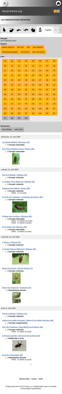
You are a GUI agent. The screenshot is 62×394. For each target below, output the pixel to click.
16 (54, 66)
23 (40, 70)
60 (33, 94)
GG (5, 118)
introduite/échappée (10, 52)
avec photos (7, 129)
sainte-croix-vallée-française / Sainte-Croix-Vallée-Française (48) (27, 320)
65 (12, 99)
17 (5, 70)
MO (26, 118)
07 (47, 61)
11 (19, 66)
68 (33, 99)
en (58, 11)
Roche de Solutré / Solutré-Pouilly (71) (17, 268)
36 (33, 80)
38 (47, 80)
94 (47, 113)
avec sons (19, 129)
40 (5, 85)
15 (47, 66)
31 (54, 75)
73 (12, 104)
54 (47, 90)
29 (26, 75)
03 (19, 61)
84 (33, 109)
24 (47, 70)
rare (28, 47)
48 (5, 90)
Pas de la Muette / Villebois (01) (14, 175)
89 (12, 113)
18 (12, 70)
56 (5, 94)
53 (40, 90)
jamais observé (8, 47)
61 (40, 94)
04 (26, 61)
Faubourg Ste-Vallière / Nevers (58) (16, 188)
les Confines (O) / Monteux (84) (14, 227)
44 (33, 85)
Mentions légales (24, 378)
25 (54, 70)
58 (19, 94)
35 (26, 80)
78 (47, 104)
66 (19, 99)
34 (19, 80)
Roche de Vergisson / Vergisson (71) (16, 288)
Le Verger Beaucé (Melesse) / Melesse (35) (19, 249)
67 (26, 99)
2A (33, 75)
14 (40, 66)
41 (12, 85)
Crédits (40, 378)
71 (54, 99)
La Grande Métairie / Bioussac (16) (16, 142)
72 (5, 104)
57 (12, 94)
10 (12, 66)
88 (5, 113)
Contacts (34, 378)
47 (54, 85)
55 (54, 90)
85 (40, 109)
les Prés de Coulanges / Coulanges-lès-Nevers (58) (22, 197)
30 (47, 75)
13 (33, 66)
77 (40, 104)
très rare (20, 47)
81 (12, 109)
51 (26, 90)
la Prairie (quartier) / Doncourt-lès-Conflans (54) (21, 336)
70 (47, 99)
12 (26, 66)
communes (25, 52)
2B (40, 75)
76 (33, 104)
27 (12, 75)
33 (12, 80)
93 (40, 113)
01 (5, 61)
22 (33, 70)
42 (19, 85)
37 (40, 80)
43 (26, 85)
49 (12, 90)
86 (47, 109)
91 (26, 113)
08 (54, 61)
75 (26, 104)
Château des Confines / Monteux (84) (17, 216)
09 (5, 66)
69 (40, 99)
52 (33, 90)
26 (5, 75)
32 (5, 80)
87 (54, 109)
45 (40, 85)
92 (33, 113)
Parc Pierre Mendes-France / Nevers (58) (18, 149)
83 (26, 109)
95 (54, 113)
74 (19, 104)
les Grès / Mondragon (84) (12, 355)
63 (54, 94)
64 (5, 99)
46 (47, 85)
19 (19, 70)
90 (19, 113)
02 (12, 61)
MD (12, 118)
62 (47, 94)
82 (19, 109)
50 (19, 90)
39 (54, 80)
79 (54, 104)
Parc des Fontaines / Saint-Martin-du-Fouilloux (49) (22, 327)
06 (40, 61)
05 (33, 61)
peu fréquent (38, 47)
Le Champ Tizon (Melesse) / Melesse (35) (18, 182)
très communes (38, 52)
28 (19, 75)
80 (5, 109)
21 (26, 70)
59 (26, 94)
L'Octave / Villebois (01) (11, 242)
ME (19, 118)
